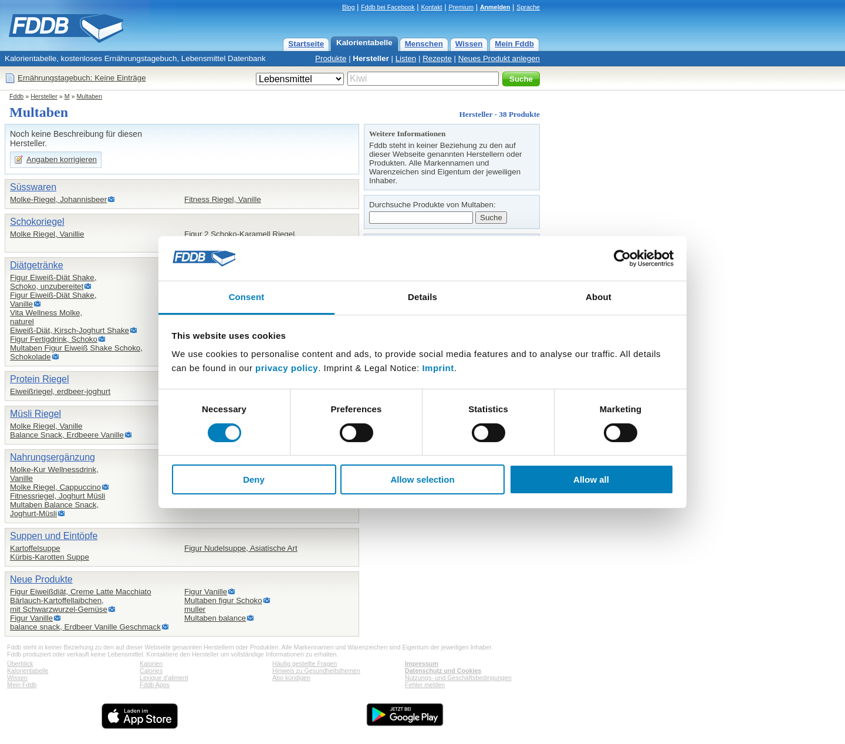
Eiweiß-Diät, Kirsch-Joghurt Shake (69, 330)
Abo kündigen (291, 677)
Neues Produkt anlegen (499, 58)
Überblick (20, 663)
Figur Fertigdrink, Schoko (53, 339)
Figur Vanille (31, 618)
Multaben (89, 96)
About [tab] (598, 297)
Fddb (16, 96)
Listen (406, 58)
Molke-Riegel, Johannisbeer (58, 199)
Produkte (330, 58)
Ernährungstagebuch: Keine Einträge (82, 77)
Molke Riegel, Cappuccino (55, 487)
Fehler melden (425, 684)
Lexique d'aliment (164, 677)
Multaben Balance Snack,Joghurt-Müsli (54, 509)
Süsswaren (33, 187)
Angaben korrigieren (61, 159)
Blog (348, 7)
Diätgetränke (36, 265)
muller (194, 609)
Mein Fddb (514, 43)
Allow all (591, 479)
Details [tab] (422, 297)
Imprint (438, 368)
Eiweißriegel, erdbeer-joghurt (60, 391)
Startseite (306, 43)
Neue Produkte (41, 579)
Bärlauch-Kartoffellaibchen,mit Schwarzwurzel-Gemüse (58, 605)
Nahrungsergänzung (52, 457)
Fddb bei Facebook (387, 7)
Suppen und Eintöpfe (53, 536)
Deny (254, 479)
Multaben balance (215, 618)
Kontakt (431, 7)
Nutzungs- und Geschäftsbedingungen (458, 677)
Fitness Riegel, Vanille (222, 199)
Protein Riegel (39, 379)
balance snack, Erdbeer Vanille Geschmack (85, 626)
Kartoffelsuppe (35, 548)
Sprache (528, 7)
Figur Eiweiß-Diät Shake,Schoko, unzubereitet (53, 282)
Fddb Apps (155, 684)
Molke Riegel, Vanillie (47, 234)
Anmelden (495, 7)
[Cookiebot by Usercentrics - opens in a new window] (622, 258)
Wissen (469, 43)
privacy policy (286, 368)
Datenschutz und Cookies (443, 670)
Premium (461, 7)
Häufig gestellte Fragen (304, 663)
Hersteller (371, 58)
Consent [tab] (247, 297)
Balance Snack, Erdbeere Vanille (67, 434)
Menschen (424, 43)
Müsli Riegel (35, 414)
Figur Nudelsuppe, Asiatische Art (241, 548)
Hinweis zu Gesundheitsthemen (316, 670)
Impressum (421, 663)
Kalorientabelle (364, 42)
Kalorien (151, 663)
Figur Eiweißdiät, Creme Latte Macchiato (80, 591)
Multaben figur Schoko (223, 600)
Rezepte (437, 58)
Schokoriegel (37, 222)
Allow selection (422, 479)
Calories (151, 670)
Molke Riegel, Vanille (46, 426)
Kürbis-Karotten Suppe (49, 557)
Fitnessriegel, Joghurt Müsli (57, 495)
